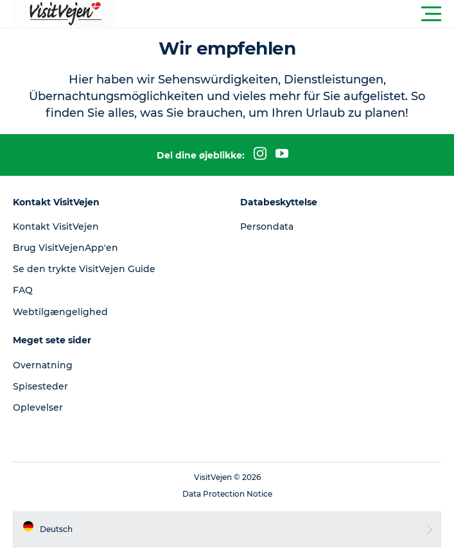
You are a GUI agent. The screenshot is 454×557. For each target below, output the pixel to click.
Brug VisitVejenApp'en (65, 247)
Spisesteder (40, 386)
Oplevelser (38, 407)
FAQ (23, 290)
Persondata (266, 226)
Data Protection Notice (227, 494)
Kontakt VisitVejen (56, 226)
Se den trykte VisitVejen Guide (84, 269)
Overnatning (43, 365)
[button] (284, 14)
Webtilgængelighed (60, 312)
